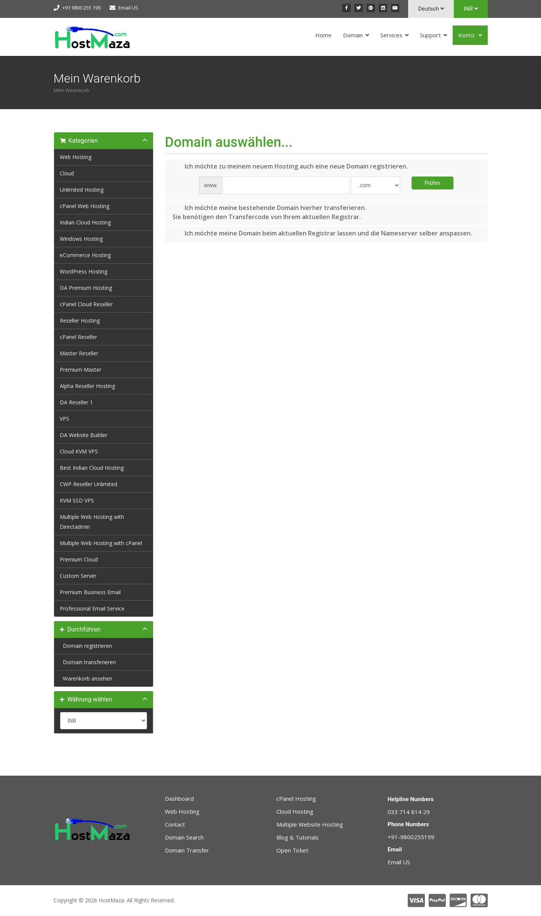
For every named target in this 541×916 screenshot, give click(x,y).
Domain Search (184, 837)
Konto (467, 35)
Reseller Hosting (80, 320)
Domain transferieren (88, 662)
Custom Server (78, 575)
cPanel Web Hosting (84, 206)
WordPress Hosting (83, 271)
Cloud (67, 173)
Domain (353, 35)
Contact (175, 824)
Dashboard (179, 798)
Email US (128, 7)
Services (391, 35)
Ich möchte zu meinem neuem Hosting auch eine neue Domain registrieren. (290, 166)
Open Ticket (292, 850)
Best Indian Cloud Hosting (92, 467)
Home (323, 35)
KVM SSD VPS (77, 500)
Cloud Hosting (294, 811)
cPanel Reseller (78, 336)
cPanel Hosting (296, 798)
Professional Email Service (92, 608)
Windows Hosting (81, 238)
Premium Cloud (79, 559)
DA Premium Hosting (86, 287)
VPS (64, 418)
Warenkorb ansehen (86, 678)
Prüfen (432, 183)
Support (430, 35)
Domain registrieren (86, 645)
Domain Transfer (187, 850)
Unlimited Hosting (82, 189)
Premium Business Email (90, 592)
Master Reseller (79, 353)
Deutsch (431, 8)
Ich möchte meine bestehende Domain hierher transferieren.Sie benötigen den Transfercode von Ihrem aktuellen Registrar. (269, 212)
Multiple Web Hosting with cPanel (101, 543)
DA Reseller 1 (76, 402)
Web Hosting (75, 157)
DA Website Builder (83, 435)
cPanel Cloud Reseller (86, 304)
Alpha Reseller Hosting (87, 386)
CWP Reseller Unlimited (88, 484)
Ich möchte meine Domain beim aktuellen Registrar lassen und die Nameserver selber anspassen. (322, 233)
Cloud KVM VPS (79, 451)
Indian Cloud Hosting (85, 222)
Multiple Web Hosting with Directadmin (92, 521)
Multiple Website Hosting (309, 824)
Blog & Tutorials (297, 837)
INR (471, 8)
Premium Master (80, 369)
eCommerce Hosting (85, 255)
